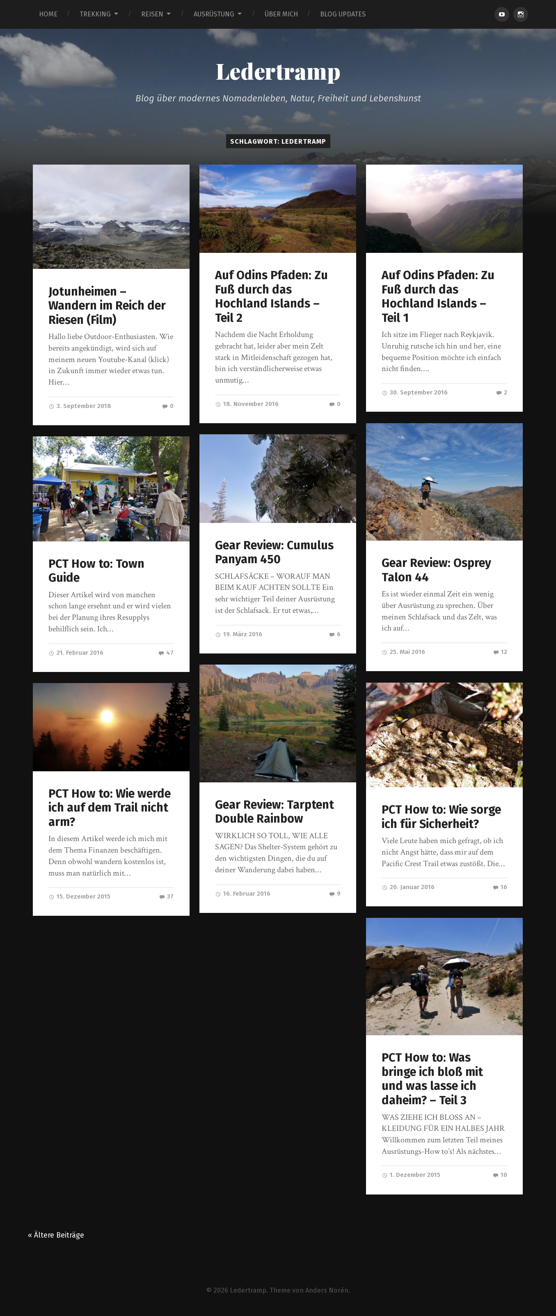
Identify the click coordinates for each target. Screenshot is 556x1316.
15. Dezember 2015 (79, 896)
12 (500, 652)
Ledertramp (278, 71)
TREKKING (95, 14)
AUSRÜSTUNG (214, 14)
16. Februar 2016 (242, 893)
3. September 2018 (79, 406)
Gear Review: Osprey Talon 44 (436, 570)
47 (166, 652)
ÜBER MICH (281, 14)
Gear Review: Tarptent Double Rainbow (274, 812)
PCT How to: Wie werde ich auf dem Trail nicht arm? (109, 807)
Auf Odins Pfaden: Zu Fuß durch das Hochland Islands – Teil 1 (438, 296)
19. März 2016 (238, 634)
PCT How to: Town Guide (96, 571)
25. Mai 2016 (403, 652)
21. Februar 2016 (75, 652)
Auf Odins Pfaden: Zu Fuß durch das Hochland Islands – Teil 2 (271, 296)
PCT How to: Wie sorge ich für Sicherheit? (441, 816)
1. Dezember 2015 (411, 1174)
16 (499, 887)
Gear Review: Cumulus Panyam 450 (274, 552)
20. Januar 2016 (408, 887)
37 (166, 896)
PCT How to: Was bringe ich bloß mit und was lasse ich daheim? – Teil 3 (432, 1078)
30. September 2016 (415, 392)
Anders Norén (326, 1290)
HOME (48, 14)
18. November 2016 (247, 404)
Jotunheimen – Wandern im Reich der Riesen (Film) (107, 305)
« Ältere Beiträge (56, 1235)
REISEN (152, 14)
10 (499, 1174)
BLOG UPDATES (343, 14)
